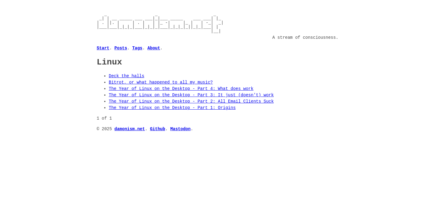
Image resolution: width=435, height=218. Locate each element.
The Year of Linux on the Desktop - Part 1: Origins (172, 108)
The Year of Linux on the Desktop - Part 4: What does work (181, 88)
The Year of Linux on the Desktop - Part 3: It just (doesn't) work (191, 95)
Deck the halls (126, 76)
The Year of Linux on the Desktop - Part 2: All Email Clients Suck (191, 101)
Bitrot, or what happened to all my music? (161, 82)
